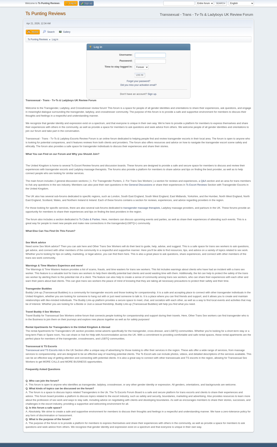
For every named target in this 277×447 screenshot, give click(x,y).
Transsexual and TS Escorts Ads (44, 350)
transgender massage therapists (141, 207)
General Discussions (140, 184)
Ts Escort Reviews (196, 184)
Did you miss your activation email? (138, 85)
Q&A (203, 180)
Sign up (152, 94)
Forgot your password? (138, 81)
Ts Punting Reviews (45, 13)
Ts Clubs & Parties (89, 219)
